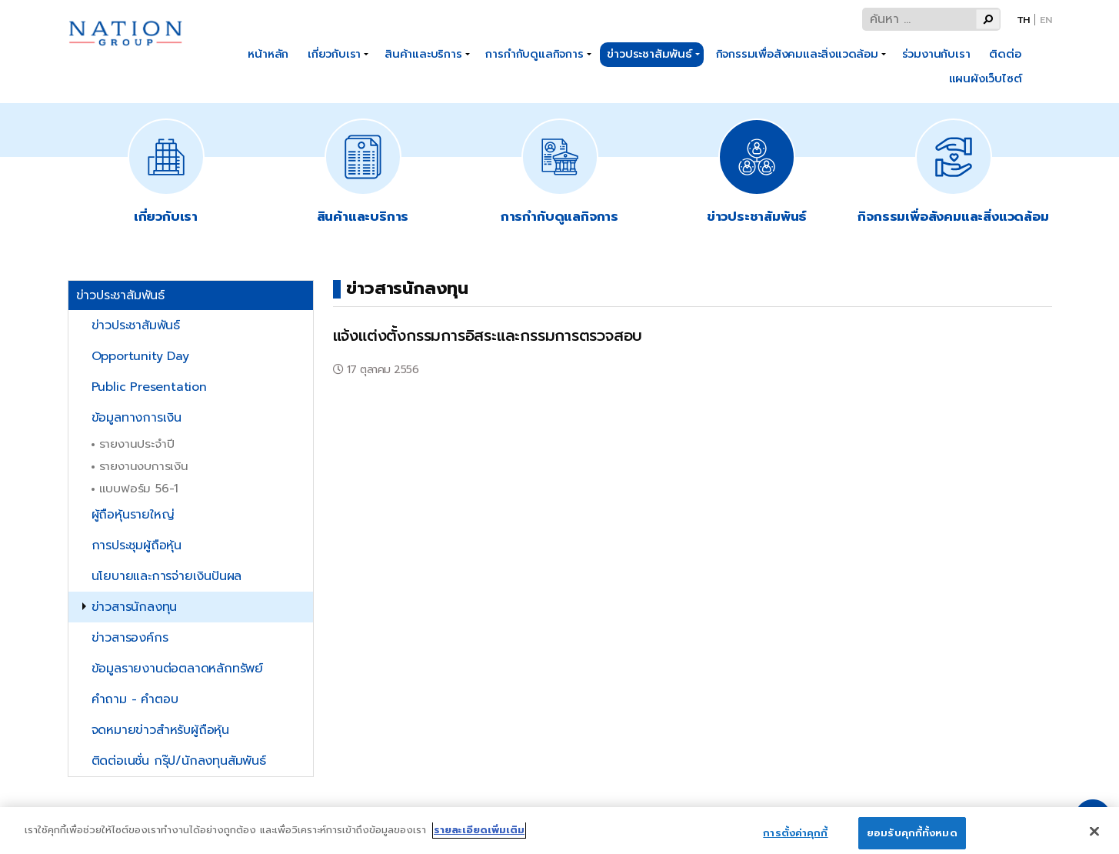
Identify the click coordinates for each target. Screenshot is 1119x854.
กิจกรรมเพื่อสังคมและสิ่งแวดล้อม (797, 53)
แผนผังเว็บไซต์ (985, 78)
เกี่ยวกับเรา (334, 53)
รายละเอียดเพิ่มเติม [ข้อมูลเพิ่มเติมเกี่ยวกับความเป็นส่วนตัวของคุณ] (479, 836)
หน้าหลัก (268, 53)
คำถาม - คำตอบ (135, 699)
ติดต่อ (1005, 53)
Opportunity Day (140, 356)
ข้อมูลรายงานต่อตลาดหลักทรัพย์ (177, 668)
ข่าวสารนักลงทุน (135, 607)
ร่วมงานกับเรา (936, 53)
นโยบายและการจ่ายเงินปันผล (167, 576)
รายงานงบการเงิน (143, 466)
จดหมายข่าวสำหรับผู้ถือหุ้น (160, 730)
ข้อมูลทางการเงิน (137, 418)
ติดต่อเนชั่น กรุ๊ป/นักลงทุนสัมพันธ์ (179, 761)
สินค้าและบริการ (423, 53)
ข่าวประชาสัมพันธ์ (649, 53)
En (1046, 19)
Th (1024, 19)
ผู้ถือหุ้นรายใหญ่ (133, 514)
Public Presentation (149, 387)
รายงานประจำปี (137, 443)
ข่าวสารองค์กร (130, 638)
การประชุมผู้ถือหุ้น (137, 545)
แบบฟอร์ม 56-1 (139, 488)
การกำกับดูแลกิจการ (534, 53)
